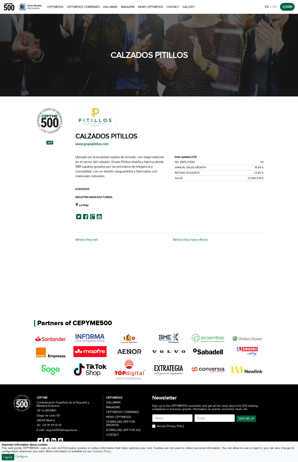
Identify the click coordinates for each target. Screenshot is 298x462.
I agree (8, 457)
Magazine (128, 7)
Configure (21, 456)
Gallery (189, 7)
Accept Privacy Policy (170, 426)
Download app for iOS (123, 430)
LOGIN (287, 7)
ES (267, 7)
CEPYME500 (55, 7)
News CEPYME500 (150, 7)
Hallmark (110, 7)
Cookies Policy (102, 451)
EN (275, 7)
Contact (172, 7)
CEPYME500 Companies (83, 7)
